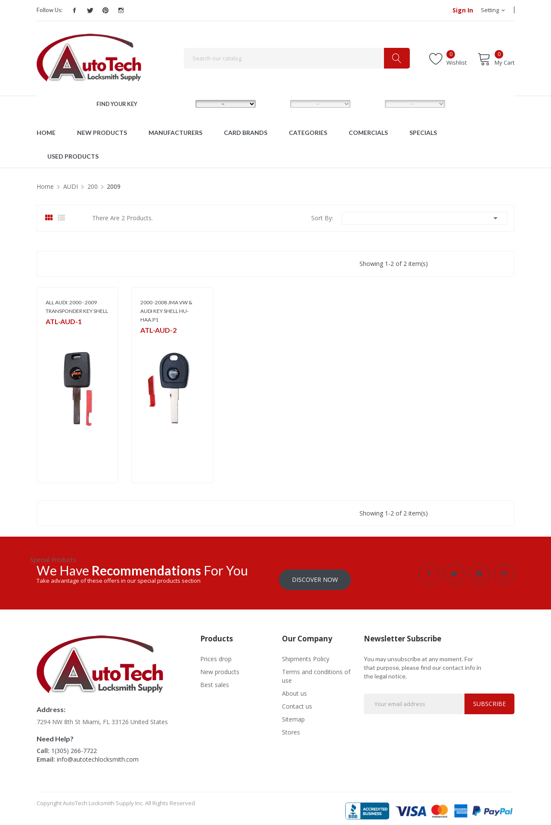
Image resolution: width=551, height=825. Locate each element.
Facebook (74, 10)
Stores (291, 726)
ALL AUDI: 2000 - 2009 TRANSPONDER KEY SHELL (77, 306)
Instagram (121, 10)
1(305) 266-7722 (74, 745)
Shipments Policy (305, 653)
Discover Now (315, 574)
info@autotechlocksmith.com (98, 754)
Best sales (214, 679)
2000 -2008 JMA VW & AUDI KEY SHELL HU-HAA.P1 (166, 311)
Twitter (90, 10)
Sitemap (293, 713)
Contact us (297, 701)
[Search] (297, 58)
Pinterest (105, 10)
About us (294, 688)
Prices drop (216, 653)
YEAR (368, 103)
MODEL (277, 103)
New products (219, 666)
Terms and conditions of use (316, 670)
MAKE (180, 103)
